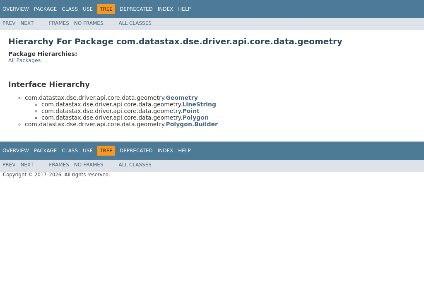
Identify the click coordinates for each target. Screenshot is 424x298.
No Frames (89, 23)
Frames (59, 23)
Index (165, 9)
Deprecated (136, 9)
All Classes (135, 23)
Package (45, 9)
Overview (15, 9)
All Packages (24, 60)
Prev (8, 23)
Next (27, 23)
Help (184, 9)
